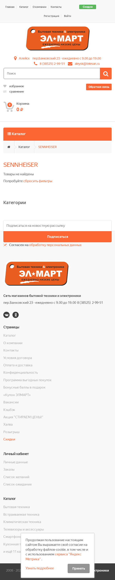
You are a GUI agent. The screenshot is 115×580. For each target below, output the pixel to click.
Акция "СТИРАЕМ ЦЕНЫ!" (23, 417)
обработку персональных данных (55, 245)
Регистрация (51, 16)
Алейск (24, 58)
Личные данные (15, 462)
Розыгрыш (11, 432)
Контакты (56, 7)
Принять (78, 568)
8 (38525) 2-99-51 (52, 63)
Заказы (8, 469)
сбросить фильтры (37, 181)
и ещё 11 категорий (18, 552)
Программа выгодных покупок (27, 380)
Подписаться (57, 237)
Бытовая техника (16, 507)
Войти (67, 16)
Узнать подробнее (40, 568)
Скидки (88, 6)
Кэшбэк (9, 410)
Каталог (23, 7)
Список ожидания (17, 484)
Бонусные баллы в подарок (24, 387)
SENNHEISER (47, 147)
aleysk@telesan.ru (87, 63)
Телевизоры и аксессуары (23, 529)
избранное (13, 86)
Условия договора (17, 358)
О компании (39, 7)
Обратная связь (99, 87)
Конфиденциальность (20, 373)
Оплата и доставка (17, 365)
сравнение (13, 91)
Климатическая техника (22, 522)
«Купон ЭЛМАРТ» (17, 395)
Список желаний (16, 477)
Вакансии (11, 402)
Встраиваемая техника (21, 515)
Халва (8, 424)
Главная (9, 7)
